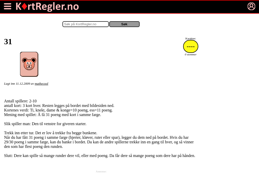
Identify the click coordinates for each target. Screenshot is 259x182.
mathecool (41, 83)
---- (191, 46)
